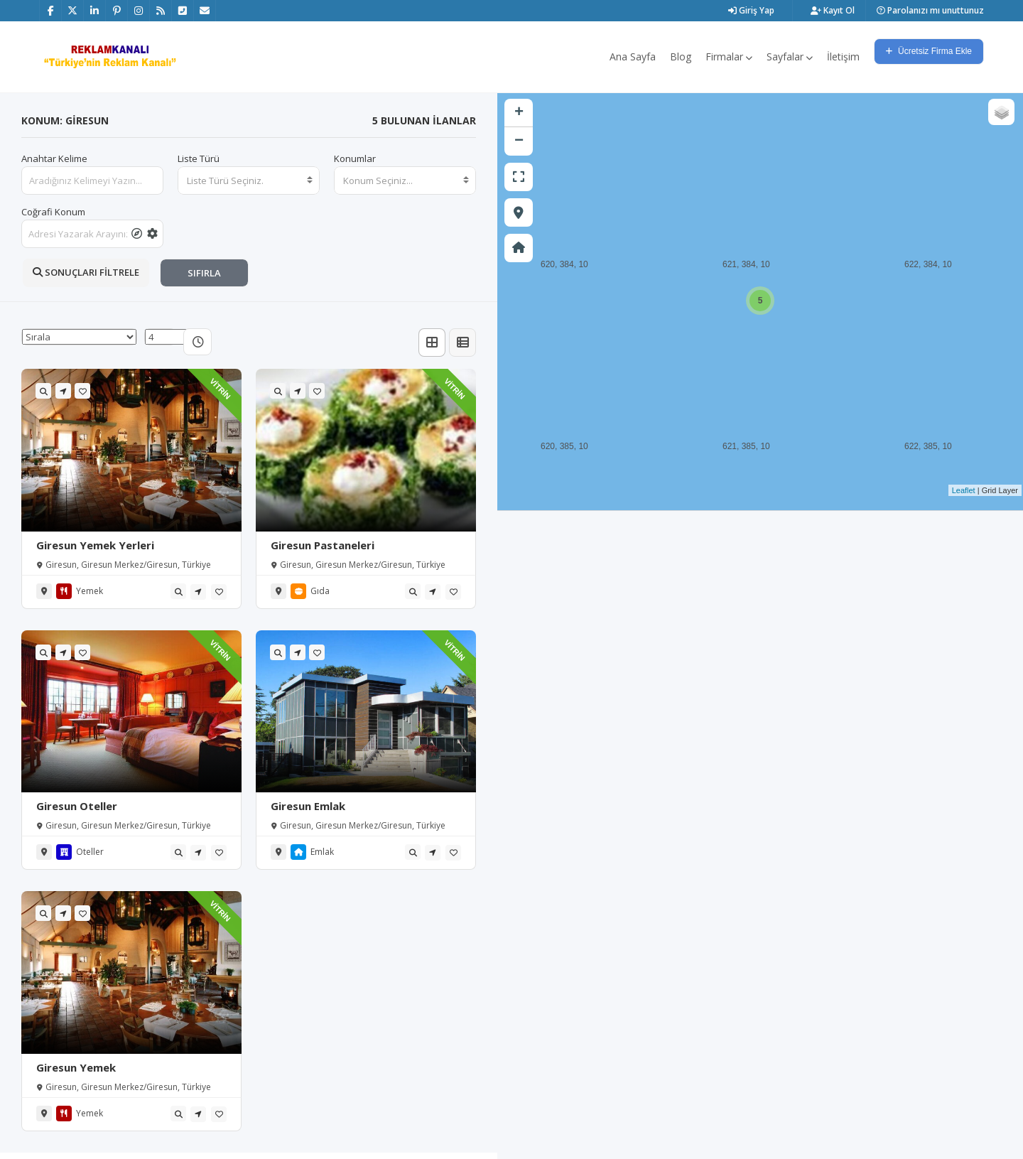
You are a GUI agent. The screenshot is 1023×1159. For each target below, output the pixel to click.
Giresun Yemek (76, 1067)
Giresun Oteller (76, 806)
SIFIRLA (204, 272)
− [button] (519, 141)
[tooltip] (136, 234)
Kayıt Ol (833, 10)
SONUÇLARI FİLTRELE (86, 272)
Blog (680, 56)
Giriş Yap (751, 10)
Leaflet (963, 490)
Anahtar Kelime (54, 158)
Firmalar (728, 56)
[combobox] (249, 180)
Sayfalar (790, 56)
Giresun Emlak (308, 806)
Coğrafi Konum (53, 211)
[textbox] (248, 180)
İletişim (843, 56)
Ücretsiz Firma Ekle (929, 51)
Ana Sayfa (633, 56)
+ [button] (519, 113)
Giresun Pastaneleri (322, 545)
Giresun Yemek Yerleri (95, 545)
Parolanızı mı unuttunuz (930, 10)
